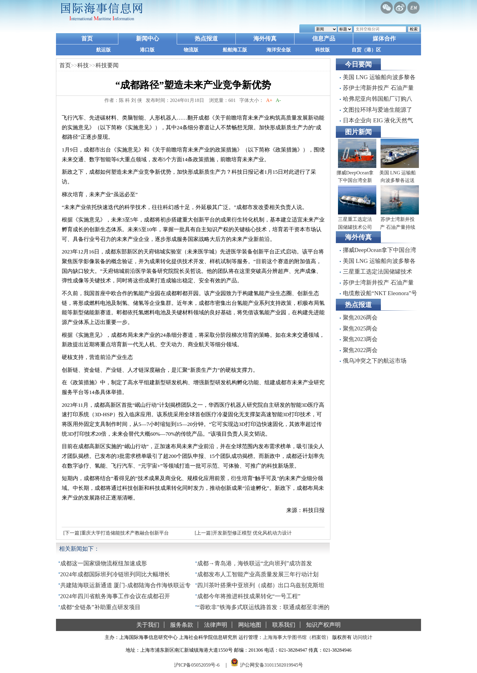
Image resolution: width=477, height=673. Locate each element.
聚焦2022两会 (360, 350)
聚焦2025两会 (360, 328)
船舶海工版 (235, 49)
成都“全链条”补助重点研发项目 (100, 607)
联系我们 (283, 625)
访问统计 (362, 637)
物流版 (191, 49)
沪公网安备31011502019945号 (271, 665)
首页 (87, 38)
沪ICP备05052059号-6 (197, 665)
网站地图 (249, 625)
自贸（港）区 (366, 49)
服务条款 (181, 625)
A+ (269, 100)
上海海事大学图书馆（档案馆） (297, 637)
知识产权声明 (323, 625)
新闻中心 (147, 38)
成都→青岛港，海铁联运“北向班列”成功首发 (254, 563)
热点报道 (206, 38)
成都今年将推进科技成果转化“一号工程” (249, 596)
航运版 (103, 49)
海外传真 (265, 38)
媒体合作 (384, 38)
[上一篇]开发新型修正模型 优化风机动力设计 (243, 532)
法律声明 (215, 625)
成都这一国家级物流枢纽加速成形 (103, 563)
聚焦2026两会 (360, 317)
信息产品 (323, 38)
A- (278, 100)
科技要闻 (107, 65)
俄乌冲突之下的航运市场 (374, 360)
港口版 (147, 49)
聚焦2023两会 (360, 339)
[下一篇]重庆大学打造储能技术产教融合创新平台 (116, 532)
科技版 (322, 49)
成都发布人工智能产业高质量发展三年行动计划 (258, 574)
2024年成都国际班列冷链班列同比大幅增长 (115, 574)
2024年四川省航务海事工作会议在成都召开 (115, 596)
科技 (83, 65)
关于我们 (147, 625)
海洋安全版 (278, 49)
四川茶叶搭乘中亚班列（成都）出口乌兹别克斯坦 (260, 585)
